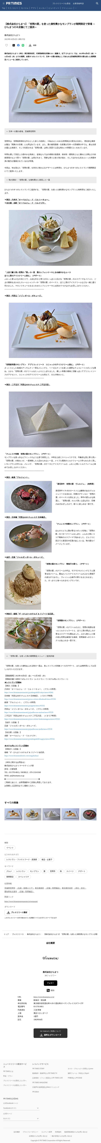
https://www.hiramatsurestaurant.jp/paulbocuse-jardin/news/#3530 (28, 729)
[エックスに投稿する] (14, 45)
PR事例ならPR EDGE (75, 1078)
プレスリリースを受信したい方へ (14, 1080)
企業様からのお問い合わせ (38, 1136)
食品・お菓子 (47, 860)
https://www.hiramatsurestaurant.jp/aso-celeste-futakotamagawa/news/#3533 (32, 719)
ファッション (67, 8)
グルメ (9, 871)
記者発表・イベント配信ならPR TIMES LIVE (47, 1078)
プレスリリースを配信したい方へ (14, 1085)
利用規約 (58, 1132)
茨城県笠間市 (9, 888)
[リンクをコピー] (35, 45)
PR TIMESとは (8, 1071)
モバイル (24, 8)
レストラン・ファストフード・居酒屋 (21, 860)
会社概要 (17, 1132)
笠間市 (52, 871)
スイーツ (70, 871)
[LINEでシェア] (23, 45)
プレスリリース (18, 934)
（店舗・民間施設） (53, 888)
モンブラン (34, 871)
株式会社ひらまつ (33, 934)
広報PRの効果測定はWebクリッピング (45, 1087)
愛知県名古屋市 (10, 892)
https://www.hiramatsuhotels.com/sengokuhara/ (21, 756)
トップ (6, 934)
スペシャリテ (23, 877)
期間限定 (10, 877)
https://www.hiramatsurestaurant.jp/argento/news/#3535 (24, 706)
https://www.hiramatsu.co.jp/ (44, 997)
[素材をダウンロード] (30, 45)
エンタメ (42, 8)
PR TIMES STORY (38, 1068)
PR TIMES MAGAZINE (39, 1082)
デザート (81, 871)
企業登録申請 (78, 3)
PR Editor (35, 1092)
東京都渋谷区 (67, 888)
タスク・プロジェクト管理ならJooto (80, 1068)
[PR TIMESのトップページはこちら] (14, 3)
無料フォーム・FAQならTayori (78, 1073)
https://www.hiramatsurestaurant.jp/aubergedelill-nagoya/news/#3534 (29, 739)
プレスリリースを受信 (61, 3)
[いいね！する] (6, 45)
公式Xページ (7, 1114)
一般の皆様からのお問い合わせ (61, 1136)
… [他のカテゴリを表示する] (76, 7)
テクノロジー (13, 8)
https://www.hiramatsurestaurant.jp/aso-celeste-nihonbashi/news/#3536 (30, 699)
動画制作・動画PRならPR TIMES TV (44, 1073)
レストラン (20, 871)
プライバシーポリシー (30, 1132)
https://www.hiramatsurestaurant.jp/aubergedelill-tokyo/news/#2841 (28, 692)
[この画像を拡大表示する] (13, 814)
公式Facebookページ (10, 1103)
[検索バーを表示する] (97, 3)
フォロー (50, 983)
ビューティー (53, 8)
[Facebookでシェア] (18, 45)
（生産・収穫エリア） (25, 888)
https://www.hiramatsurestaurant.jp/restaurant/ (21, 901)
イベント (10, 848)
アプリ (33, 8)
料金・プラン (8, 1076)
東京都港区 (39, 888)
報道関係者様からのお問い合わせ (75, 1132)
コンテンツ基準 (46, 1132)
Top (3, 8)
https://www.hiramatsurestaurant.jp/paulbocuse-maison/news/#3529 (28, 712)
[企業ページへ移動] (51, 958)
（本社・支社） (80, 888)
